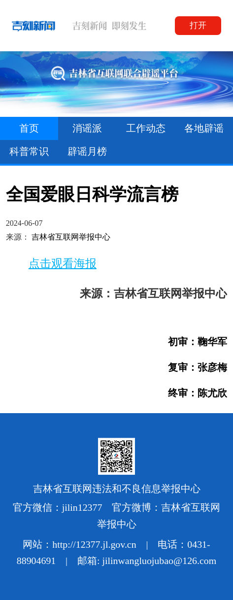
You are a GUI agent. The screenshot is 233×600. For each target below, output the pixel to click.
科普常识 (29, 151)
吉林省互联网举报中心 (71, 237)
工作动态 (146, 128)
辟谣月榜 (87, 151)
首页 (29, 128)
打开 (198, 25)
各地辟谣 (204, 128)
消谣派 (87, 128)
